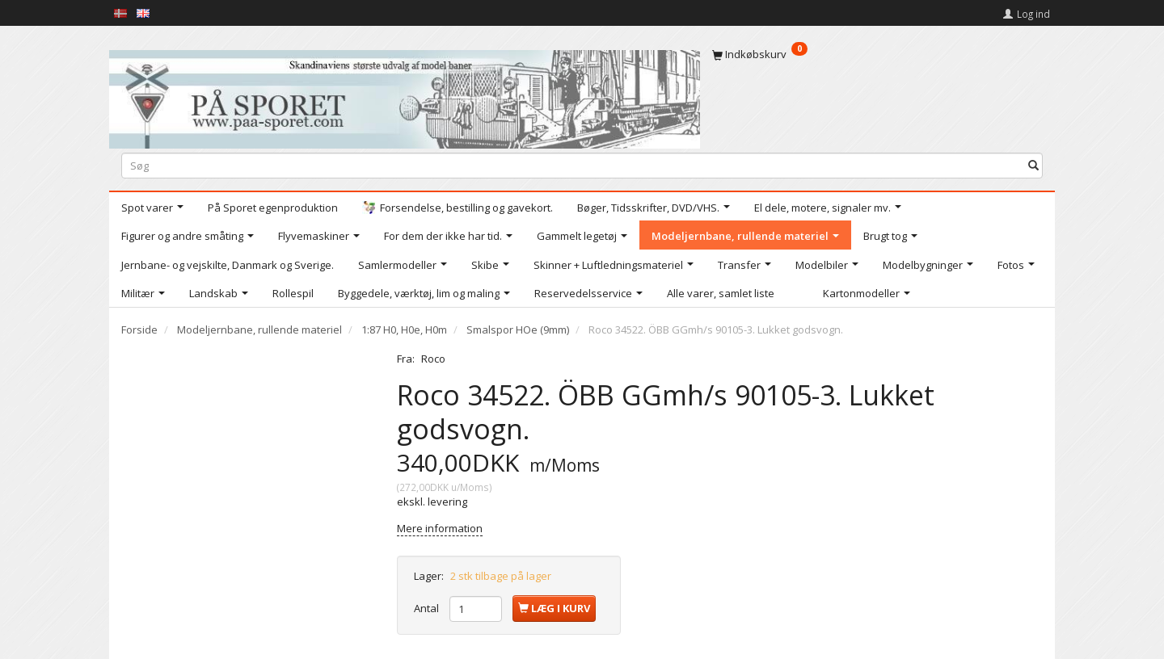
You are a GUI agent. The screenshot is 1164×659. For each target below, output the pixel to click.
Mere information (440, 528)
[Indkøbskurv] (877, 54)
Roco (433, 358)
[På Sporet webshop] (404, 96)
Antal (427, 608)
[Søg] (1033, 165)
